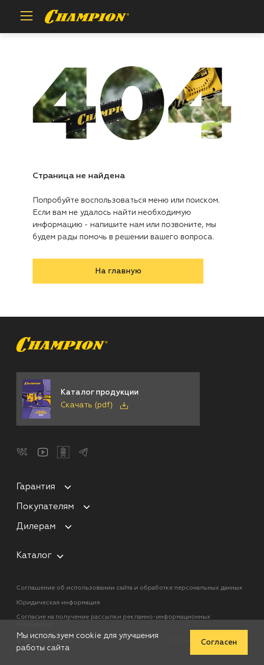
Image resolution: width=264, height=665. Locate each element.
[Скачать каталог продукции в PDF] (108, 399)
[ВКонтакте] (22, 452)
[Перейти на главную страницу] (87, 16)
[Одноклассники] (63, 452)
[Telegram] (83, 452)
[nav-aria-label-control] (60, 556)
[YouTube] (43, 452)
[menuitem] (132, 488)
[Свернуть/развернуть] (68, 486)
